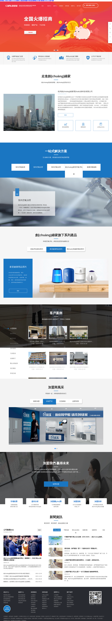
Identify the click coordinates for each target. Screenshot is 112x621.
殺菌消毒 (85, 530)
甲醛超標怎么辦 (58, 602)
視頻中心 (69, 606)
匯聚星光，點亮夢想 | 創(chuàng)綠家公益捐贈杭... (17, 581)
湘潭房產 (76, 616)
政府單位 (13, 333)
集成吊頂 (101, 616)
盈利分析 (44, 597)
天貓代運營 (89, 618)
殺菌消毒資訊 (57, 604)
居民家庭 (13, 348)
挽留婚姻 (83, 618)
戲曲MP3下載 (55, 616)
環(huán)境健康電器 (9, 597)
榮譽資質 (69, 598)
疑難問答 (94, 530)
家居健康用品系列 (56, 249)
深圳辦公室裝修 (27, 618)
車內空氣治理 (56, 167)
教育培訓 (13, 338)
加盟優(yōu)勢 (45, 598)
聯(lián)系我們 (70, 604)
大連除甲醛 (95, 616)
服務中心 (55, 5)
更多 (65, 115)
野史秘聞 (13, 618)
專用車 (42, 616)
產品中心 (49, 5)
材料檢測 (11, 616)
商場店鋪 (13, 373)
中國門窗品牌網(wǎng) (48, 618)
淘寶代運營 (34, 618)
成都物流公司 (7, 618)
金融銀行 (13, 358)
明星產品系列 (7, 595)
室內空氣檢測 (20, 167)
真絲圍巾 (16, 616)
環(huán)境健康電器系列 (75, 249)
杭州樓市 (40, 618)
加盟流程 (44, 600)
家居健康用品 (7, 598)
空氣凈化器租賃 (22, 600)
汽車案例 (13, 353)
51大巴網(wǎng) (88, 616)
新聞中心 (73, 5)
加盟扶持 (44, 602)
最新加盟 (36, 401)
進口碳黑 (57, 618)
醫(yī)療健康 (14, 363)
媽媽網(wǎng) (19, 618)
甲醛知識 (66, 530)
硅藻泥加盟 (32, 616)
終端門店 (49, 401)
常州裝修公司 (70, 616)
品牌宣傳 (75, 401)
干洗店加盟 (99, 618)
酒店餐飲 (13, 368)
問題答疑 (6, 602)
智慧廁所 (20, 602)
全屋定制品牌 (62, 616)
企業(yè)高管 (70, 600)
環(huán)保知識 (58, 598)
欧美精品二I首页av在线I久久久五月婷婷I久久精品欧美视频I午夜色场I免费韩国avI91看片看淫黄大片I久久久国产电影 (27, 0)
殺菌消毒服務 (91, 167)
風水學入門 (48, 616)
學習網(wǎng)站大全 (65, 618)
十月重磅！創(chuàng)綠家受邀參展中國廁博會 (16, 576)
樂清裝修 (38, 616)
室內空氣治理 (38, 167)
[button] (54, 50)
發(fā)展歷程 (70, 602)
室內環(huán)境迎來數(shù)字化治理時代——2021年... (18, 579)
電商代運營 (77, 618)
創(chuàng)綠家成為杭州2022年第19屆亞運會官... (17, 573)
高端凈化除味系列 (36, 249)
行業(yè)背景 (45, 595)
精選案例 (61, 5)
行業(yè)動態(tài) (58, 597)
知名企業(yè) (14, 343)
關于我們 (79, 5)
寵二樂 (94, 618)
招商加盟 (67, 5)
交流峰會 (62, 401)
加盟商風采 (45, 606)
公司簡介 (69, 595)
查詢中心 (44, 608)
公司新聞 (56, 595)
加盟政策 (44, 604)
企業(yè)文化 (70, 597)
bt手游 (72, 618)
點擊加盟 (56, 484)
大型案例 (13, 328)
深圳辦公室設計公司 (24, 616)
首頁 (42, 5)
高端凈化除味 (7, 600)
